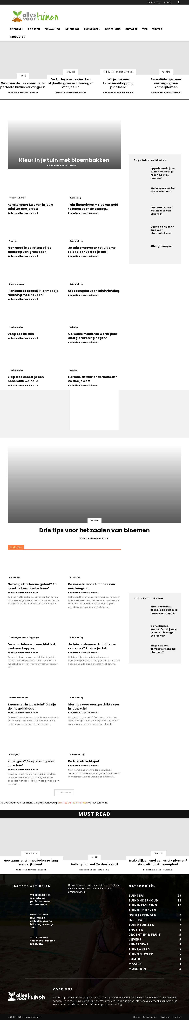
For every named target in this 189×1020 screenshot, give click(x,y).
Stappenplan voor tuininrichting (93, 291)
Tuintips (166, 72)
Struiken (71, 72)
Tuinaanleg (52, 29)
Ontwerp (131, 29)
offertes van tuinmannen (73, 802)
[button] (178, 2)
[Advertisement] (122, 16)
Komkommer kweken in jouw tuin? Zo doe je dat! (30, 207)
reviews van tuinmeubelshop (93, 888)
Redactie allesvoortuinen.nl (23, 92)
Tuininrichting (76, 241)
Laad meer (64, 792)
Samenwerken (154, 2)
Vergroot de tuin (21, 334)
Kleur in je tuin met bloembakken (64, 160)
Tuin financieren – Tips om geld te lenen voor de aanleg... (93, 207)
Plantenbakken (16, 284)
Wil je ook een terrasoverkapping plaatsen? (163, 649)
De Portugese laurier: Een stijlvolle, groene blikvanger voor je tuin (164, 630)
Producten (17, 37)
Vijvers (157, 29)
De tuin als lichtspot (84, 761)
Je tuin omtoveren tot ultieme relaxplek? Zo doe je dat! (92, 250)
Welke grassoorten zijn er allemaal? (163, 189)
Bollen (94, 857)
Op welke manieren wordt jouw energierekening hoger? (93, 336)
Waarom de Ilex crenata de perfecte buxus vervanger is (164, 610)
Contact (167, 2)
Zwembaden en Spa (18, 698)
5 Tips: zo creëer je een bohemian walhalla (26, 379)
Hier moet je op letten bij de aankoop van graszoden (29, 250)
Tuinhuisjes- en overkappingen (118, 72)
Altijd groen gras (161, 246)
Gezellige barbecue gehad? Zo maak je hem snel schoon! (32, 586)
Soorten (34, 29)
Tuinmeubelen (31, 853)
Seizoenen (16, 29)
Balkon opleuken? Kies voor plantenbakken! (162, 230)
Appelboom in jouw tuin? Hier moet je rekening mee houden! (163, 173)
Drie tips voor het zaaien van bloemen (94, 530)
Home (136, 1017)
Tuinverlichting (77, 754)
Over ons (165, 1017)
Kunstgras (14, 754)
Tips (145, 29)
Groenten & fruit (17, 198)
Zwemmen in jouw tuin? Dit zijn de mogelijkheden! (32, 706)
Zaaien (94, 521)
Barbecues (14, 577)
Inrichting (72, 29)
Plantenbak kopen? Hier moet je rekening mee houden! (33, 293)
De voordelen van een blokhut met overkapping (31, 646)
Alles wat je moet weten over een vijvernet (162, 211)
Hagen (23, 76)
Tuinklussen (92, 29)
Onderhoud (113, 29)
